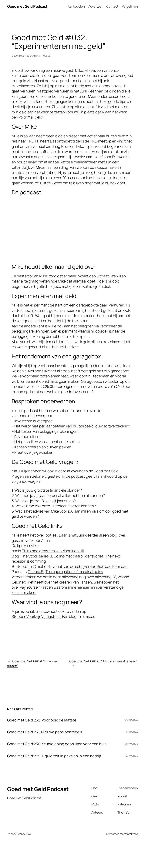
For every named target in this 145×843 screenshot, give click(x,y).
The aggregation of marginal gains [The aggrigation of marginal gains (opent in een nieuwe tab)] (74, 571)
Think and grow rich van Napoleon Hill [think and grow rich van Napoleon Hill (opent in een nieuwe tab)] (53, 550)
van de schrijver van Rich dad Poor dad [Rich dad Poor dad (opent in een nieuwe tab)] (95, 566)
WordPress (131, 834)
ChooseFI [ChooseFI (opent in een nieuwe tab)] (36, 571)
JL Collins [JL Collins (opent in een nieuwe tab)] (57, 556)
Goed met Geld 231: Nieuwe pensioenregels (44, 732)
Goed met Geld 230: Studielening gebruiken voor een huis (56, 744)
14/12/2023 (131, 756)
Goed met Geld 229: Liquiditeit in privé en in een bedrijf (54, 756)
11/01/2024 (132, 732)
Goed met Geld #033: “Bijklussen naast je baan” (103, 661)
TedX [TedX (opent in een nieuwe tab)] (32, 566)
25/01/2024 (131, 720)
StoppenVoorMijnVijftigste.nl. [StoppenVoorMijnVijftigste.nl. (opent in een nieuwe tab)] (36, 616)
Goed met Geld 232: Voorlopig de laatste (41, 720)
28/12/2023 (131, 744)
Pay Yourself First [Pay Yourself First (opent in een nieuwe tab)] (34, 587)
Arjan (35, 55)
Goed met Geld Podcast (27, 6)
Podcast (46, 55)
